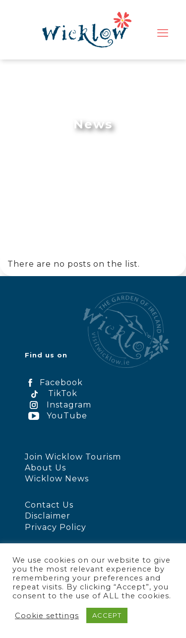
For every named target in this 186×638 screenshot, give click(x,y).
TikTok (51, 393)
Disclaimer (47, 516)
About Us (45, 467)
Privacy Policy (55, 527)
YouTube (56, 415)
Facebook (54, 382)
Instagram (58, 404)
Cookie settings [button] (47, 615)
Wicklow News (57, 478)
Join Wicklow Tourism (73, 457)
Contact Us (49, 505)
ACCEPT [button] (107, 615)
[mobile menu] (162, 33)
